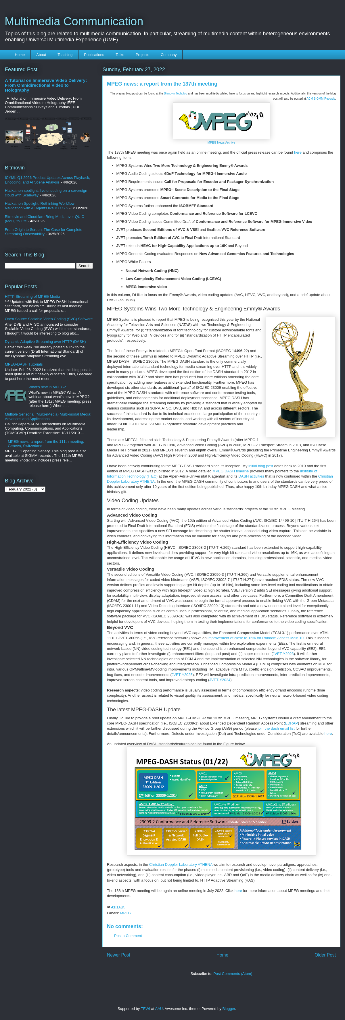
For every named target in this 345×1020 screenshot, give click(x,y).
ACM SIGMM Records (320, 98)
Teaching (64, 55)
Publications (94, 55)
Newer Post (118, 955)
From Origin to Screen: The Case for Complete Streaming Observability (43, 231)
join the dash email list (276, 728)
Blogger (228, 1009)
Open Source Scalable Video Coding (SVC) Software (49, 319)
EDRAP (291, 723)
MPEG (125, 913)
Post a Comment (128, 936)
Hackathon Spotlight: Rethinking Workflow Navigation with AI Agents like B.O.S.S (39, 205)
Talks (120, 55)
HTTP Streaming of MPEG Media (32, 296)
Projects (142, 55)
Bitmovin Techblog (175, 93)
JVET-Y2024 (219, 680)
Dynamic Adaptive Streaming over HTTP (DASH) (45, 341)
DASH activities (251, 476)
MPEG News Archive (221, 142)
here (298, 152)
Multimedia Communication (74, 21)
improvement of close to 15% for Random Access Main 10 (256, 638)
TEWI (145, 1009)
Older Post (325, 955)
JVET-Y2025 (182, 675)
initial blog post (260, 466)
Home (20, 55)
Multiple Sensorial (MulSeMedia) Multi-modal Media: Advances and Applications (48, 416)
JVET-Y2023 (283, 654)
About (41, 55)
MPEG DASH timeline (230, 471)
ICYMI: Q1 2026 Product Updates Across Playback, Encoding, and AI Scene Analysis (47, 179)
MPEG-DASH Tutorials (24, 364)
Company (169, 55)
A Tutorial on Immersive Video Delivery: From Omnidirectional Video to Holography (46, 85)
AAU (159, 1009)
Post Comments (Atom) (232, 973)
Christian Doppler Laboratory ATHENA (180, 864)
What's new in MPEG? (47, 387)
